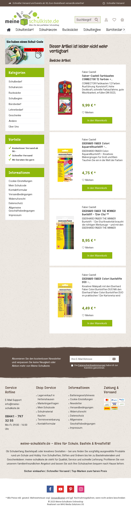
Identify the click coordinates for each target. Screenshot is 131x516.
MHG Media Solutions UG (72, 504)
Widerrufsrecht (17, 198)
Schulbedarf (15, 81)
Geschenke (15, 115)
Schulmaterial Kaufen (45, 413)
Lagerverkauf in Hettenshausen (46, 397)
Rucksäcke (15, 92)
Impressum (15, 215)
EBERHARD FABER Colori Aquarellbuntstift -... (96, 145)
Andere (13, 121)
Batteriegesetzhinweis (82, 395)
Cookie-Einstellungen (20, 181)
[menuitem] (122, 19)
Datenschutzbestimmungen (91, 365)
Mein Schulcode (17, 185)
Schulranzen (16, 87)
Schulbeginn (15, 98)
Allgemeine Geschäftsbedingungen (22, 209)
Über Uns (14, 126)
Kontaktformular (18, 189)
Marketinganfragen (48, 403)
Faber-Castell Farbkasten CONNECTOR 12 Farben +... (98, 77)
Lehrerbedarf (16, 109)
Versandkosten (58, 498)
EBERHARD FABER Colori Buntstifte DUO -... (102, 280)
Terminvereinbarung (49, 419)
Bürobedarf (15, 104)
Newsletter (76, 403)
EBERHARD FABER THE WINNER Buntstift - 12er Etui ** (99, 212)
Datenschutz (16, 203)
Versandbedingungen (20, 194)
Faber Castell (89, 72)
